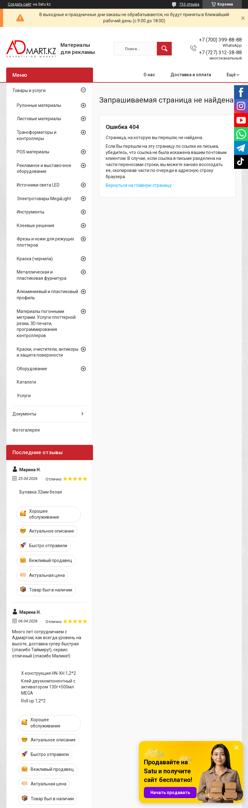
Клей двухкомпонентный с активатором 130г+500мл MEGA (48, 687)
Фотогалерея (26, 430)
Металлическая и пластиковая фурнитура (41, 275)
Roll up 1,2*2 (33, 700)
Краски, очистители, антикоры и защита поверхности (47, 352)
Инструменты (30, 211)
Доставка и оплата (190, 74)
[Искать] (164, 48)
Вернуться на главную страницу (139, 185)
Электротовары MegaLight (44, 198)
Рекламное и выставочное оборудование (44, 168)
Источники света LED (38, 184)
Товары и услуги (29, 90)
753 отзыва (189, 4)
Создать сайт (19, 4)
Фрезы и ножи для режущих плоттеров (45, 242)
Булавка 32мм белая (41, 492)
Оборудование (32, 368)
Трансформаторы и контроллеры (36, 135)
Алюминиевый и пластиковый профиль (47, 294)
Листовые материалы (39, 118)
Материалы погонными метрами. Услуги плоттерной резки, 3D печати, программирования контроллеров (46, 323)
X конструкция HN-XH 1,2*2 (48, 673)
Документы (24, 413)
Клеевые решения (35, 225)
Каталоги (26, 382)
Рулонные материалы (39, 105)
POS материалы (33, 151)
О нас (149, 74)
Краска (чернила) (35, 258)
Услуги (24, 395)
